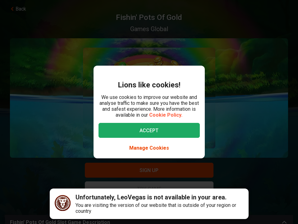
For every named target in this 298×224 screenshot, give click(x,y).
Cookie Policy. (165, 115)
